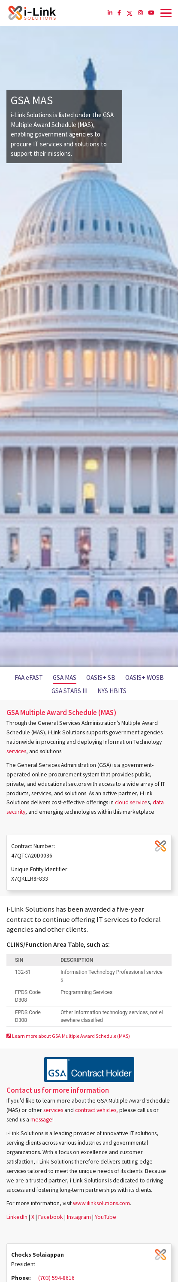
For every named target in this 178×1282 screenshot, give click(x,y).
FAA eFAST (29, 677)
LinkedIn (16, 1217)
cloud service (131, 802)
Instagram (79, 1217)
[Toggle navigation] (166, 13)
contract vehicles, (96, 1110)
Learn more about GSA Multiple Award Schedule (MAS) (68, 1036)
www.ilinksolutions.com (101, 1203)
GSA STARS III (69, 691)
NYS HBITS (112, 691)
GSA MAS (64, 677)
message (41, 1119)
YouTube (105, 1217)
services (16, 751)
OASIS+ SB (100, 677)
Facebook (50, 1217)
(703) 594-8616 (56, 1278)
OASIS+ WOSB (144, 677)
